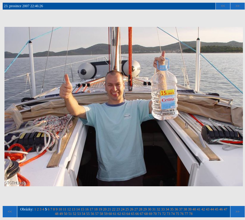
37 (181, 209)
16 (87, 209)
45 (216, 209)
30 (149, 209)
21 (109, 209)
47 (225, 209)
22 (114, 209)
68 (146, 214)
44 (212, 209)
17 (91, 209)
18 (96, 209)
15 (82, 209)
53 (79, 214)
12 (69, 209)
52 (74, 214)
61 (115, 214)
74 (173, 214)
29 (145, 209)
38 (185, 209)
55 (88, 214)
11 (64, 209)
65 (132, 214)
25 (127, 209)
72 (164, 214)
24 (123, 209)
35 (172, 209)
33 (163, 209)
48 (56, 214)
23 (118, 209)
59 (106, 214)
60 (110, 214)
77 (186, 214)
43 (208, 209)
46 (221, 209)
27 (136, 209)
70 (155, 214)
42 (203, 209)
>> (237, 6)
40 (194, 209)
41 (199, 209)
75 (177, 214)
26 (132, 209)
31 (154, 209)
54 (83, 214)
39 (190, 209)
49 (61, 214)
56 (92, 214)
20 (105, 209)
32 (158, 209)
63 (123, 214)
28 (140, 209)
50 (65, 214)
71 (159, 214)
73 (168, 214)
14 (78, 209)
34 (167, 209)
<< (223, 6)
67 (141, 214)
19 (100, 209)
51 (70, 214)
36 (176, 209)
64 (128, 214)
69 (150, 214)
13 (73, 209)
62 (119, 214)
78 (191, 214)
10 (60, 209)
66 (137, 214)
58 (101, 214)
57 (97, 214)
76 (182, 214)
